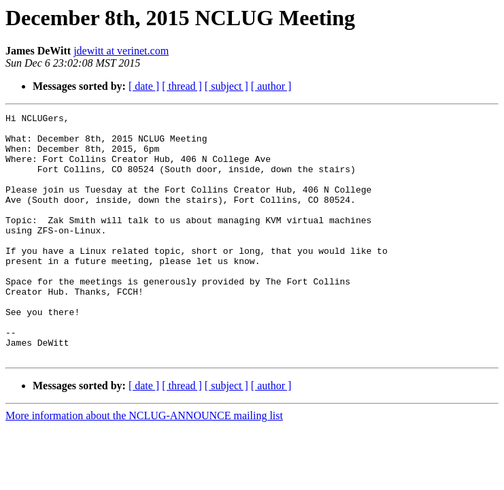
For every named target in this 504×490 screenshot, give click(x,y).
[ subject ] (226, 86)
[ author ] (271, 86)
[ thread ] (182, 86)
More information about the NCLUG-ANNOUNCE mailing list (144, 464)
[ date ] (144, 86)
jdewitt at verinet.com (121, 50)
